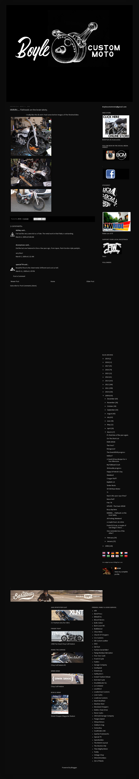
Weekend (110, 475)
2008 (107, 546)
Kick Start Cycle (99, 680)
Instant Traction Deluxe (102, 677)
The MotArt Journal (101, 743)
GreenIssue (98, 671)
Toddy (96, 752)
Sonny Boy (98, 728)
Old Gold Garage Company (104, 716)
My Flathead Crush (113, 465)
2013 (107, 381)
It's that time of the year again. (118, 435)
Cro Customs (98, 638)
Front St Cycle (99, 659)
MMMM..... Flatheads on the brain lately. (116, 514)
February (110, 538)
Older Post (90, 282)
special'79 (20, 265)
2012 (107, 385)
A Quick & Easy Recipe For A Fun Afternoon (117, 460)
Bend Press (98, 614)
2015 (107, 373)
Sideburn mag (99, 725)
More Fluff (110, 499)
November (111, 403)
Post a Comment (19, 276)
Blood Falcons (99, 620)
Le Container (98, 686)
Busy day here (112, 510)
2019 (107, 359)
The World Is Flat (100, 746)
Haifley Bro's (98, 674)
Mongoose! (111, 449)
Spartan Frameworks (101, 734)
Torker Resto (111, 486)
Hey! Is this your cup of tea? (116, 496)
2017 (107, 366)
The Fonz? (110, 446)
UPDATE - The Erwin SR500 (116, 506)
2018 (107, 362)
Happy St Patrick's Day (114, 472)
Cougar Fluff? (112, 479)
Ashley (18, 230)
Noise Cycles (98, 713)
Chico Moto (98, 632)
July (108, 417)
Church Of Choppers (101, 635)
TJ (107, 492)
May (109, 425)
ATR (95, 611)
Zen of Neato (99, 761)
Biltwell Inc (98, 617)
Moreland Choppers (101, 707)
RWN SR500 (111, 442)
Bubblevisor (98, 629)
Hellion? (110, 456)
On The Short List (113, 439)
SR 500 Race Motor (113, 489)
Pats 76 (109, 503)
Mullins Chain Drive (101, 710)
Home (53, 282)
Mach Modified (99, 701)
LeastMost (98, 689)
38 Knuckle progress (114, 468)
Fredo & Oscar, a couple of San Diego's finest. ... (116, 527)
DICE (95, 644)
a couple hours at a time (115, 522)
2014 (107, 377)
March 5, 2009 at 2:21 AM (25, 257)
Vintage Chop (99, 755)
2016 (107, 370)
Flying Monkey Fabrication (103, 653)
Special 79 (97, 737)
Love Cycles (98, 695)
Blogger (74, 768)
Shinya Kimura (99, 722)
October (110, 406)
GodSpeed (98, 668)
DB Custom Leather (101, 641)
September (111, 410)
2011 (107, 388)
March (109, 432)
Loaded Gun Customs (102, 692)
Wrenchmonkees (100, 758)
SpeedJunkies (99, 740)
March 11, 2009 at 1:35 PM (25, 271)
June (109, 421)
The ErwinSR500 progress (116, 452)
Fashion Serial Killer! (101, 650)
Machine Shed (99, 704)
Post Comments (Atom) (28, 286)
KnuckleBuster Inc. (100, 683)
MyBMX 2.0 (111, 482)
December (111, 399)
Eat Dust (97, 647)
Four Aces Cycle (99, 656)
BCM (119, 568)
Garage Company (100, 665)
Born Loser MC (99, 626)
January (110, 541)
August (110, 414)
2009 (107, 396)
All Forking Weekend (114, 519)
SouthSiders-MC (100, 731)
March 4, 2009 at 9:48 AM (25, 237)
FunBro (96, 662)
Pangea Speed (99, 719)
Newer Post (15, 282)
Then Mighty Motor (101, 749)
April (109, 428)
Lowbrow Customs (101, 698)
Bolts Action (98, 623)
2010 (107, 392)
